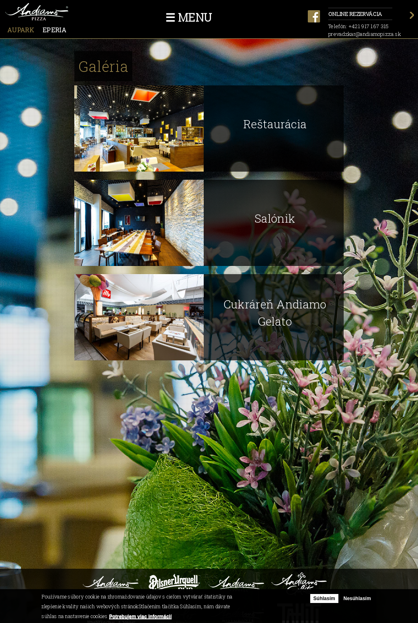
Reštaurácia (275, 124)
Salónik (275, 218)
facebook (314, 16)
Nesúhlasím (357, 598)
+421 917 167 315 (369, 26)
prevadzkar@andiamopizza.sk (364, 34)
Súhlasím (324, 598)
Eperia (54, 30)
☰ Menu (188, 17)
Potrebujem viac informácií (140, 616)
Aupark (20, 30)
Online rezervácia (360, 14)
